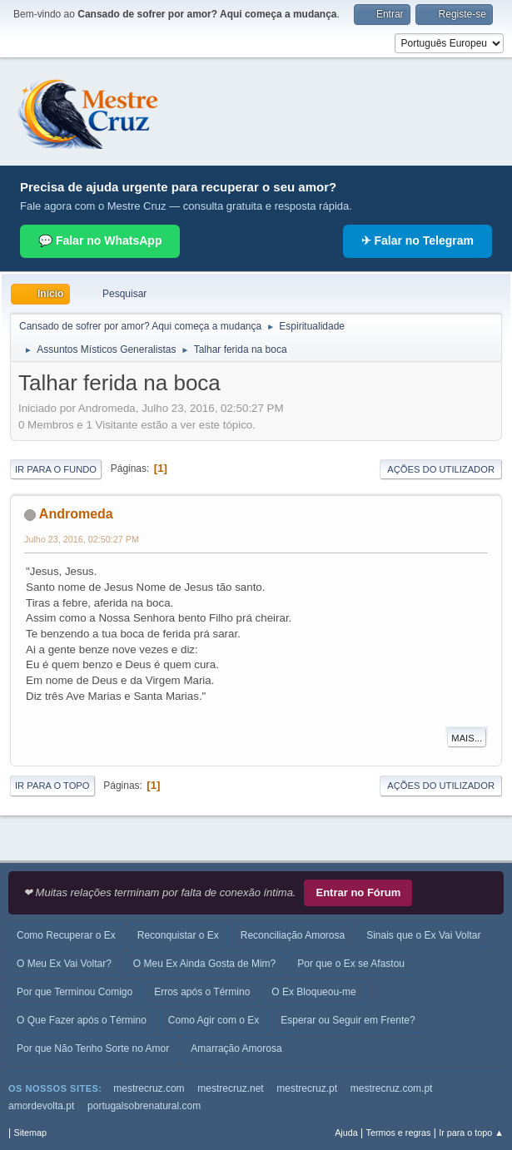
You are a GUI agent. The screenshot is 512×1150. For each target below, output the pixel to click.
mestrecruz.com (148, 1088)
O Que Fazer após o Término (82, 1020)
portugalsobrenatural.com (144, 1106)
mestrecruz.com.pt (391, 1088)
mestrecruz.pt (306, 1088)
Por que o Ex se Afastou (351, 963)
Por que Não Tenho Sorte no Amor (93, 1048)
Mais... (466, 738)
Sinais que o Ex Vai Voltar (423, 935)
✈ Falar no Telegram (417, 240)
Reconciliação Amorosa (293, 935)
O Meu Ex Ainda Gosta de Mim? (204, 963)
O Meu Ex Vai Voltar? (64, 963)
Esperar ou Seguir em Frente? (348, 1020)
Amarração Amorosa (236, 1048)
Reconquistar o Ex (178, 935)
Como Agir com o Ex (213, 1020)
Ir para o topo (52, 786)
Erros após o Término (202, 992)
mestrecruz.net (230, 1088)
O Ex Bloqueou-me (313, 992)
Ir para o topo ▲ (471, 1133)
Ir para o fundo (56, 469)
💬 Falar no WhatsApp (100, 240)
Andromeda (76, 514)
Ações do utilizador (441, 469)
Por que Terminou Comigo (74, 992)
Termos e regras (398, 1133)
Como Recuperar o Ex (66, 935)
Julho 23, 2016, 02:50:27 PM (81, 539)
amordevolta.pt (41, 1106)
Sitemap (30, 1133)
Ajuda (346, 1133)
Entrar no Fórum (358, 892)
